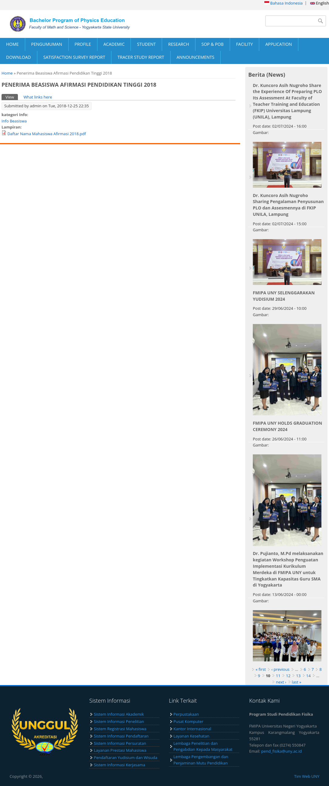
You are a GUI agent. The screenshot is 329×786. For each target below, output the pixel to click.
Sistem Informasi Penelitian (119, 721)
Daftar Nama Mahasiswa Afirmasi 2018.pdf (46, 133)
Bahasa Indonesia (283, 3)
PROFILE (83, 44)
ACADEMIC (114, 44)
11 (278, 675)
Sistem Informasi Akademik (119, 714)
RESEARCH (178, 44)
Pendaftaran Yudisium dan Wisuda (125, 757)
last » (296, 682)
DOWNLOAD (18, 57)
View (11, 97)
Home (7, 73)
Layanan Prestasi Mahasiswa (120, 750)
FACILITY (244, 44)
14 (308, 675)
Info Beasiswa (14, 121)
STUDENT (146, 44)
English (319, 3)
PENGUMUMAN (46, 44)
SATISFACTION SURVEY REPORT (74, 57)
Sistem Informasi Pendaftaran (121, 736)
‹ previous (280, 669)
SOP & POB (213, 44)
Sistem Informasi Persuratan (120, 743)
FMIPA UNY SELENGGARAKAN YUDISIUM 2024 (284, 296)
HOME (12, 44)
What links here (37, 97)
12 (288, 675)
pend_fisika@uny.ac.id (281, 751)
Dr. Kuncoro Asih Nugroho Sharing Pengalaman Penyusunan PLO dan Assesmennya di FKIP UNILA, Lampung (288, 204)
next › (281, 682)
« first (261, 669)
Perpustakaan (186, 714)
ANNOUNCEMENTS (195, 57)
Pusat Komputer (188, 721)
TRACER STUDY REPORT (140, 57)
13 (298, 675)
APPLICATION (278, 44)
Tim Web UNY (306, 776)
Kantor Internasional (192, 728)
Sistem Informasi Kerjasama (119, 765)
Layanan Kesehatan (191, 736)
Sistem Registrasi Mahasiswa (120, 728)
